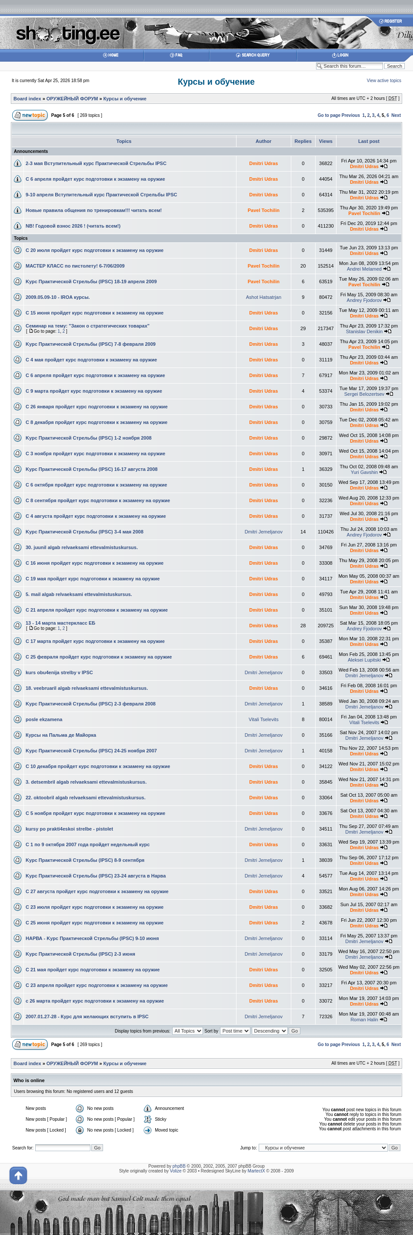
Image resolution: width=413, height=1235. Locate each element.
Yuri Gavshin (364, 472)
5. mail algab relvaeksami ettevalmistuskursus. (79, 594)
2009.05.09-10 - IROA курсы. (58, 297)
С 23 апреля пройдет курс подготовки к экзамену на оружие (97, 985)
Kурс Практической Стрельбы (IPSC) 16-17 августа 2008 (91, 469)
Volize (176, 1171)
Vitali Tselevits (264, 719)
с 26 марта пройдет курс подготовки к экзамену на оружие (95, 1000)
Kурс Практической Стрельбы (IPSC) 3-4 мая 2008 (84, 531)
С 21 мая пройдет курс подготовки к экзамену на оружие (93, 969)
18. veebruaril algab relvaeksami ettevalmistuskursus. (87, 688)
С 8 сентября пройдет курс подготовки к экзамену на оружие (98, 500)
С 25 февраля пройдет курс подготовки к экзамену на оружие (99, 656)
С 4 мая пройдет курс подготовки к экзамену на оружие (91, 359)
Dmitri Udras (263, 163)
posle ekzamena (44, 719)
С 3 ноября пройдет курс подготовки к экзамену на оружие (95, 453)
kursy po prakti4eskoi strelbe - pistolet (69, 828)
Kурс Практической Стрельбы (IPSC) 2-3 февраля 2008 (91, 703)
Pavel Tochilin (264, 210)
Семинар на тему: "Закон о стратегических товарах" (88, 325)
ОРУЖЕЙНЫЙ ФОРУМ (72, 98)
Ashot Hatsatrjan (263, 297)
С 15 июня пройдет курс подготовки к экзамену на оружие (94, 312)
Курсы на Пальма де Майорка (61, 735)
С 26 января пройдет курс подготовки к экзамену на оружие (97, 406)
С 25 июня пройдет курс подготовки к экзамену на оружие (94, 922)
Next (396, 115)
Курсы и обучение (216, 81)
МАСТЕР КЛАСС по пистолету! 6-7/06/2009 (75, 265)
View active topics (384, 80)
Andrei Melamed (364, 269)
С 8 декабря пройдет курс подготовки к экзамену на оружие (96, 422)
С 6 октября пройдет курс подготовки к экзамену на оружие (96, 484)
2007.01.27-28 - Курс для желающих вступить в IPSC (87, 1016)
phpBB (179, 1166)
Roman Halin (364, 1019)
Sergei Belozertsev (364, 394)
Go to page (329, 115)
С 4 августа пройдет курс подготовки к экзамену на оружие (96, 516)
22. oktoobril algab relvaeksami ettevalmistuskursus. (86, 797)
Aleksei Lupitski (364, 659)
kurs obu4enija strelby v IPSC (59, 672)
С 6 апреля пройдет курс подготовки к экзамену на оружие (95, 179)
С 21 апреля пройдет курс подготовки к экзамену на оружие (97, 610)
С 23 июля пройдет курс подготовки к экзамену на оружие (94, 907)
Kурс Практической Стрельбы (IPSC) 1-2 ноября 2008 (89, 437)
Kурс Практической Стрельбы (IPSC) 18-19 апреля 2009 (91, 281)
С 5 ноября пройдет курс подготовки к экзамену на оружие (95, 813)
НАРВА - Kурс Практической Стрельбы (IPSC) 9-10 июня (92, 938)
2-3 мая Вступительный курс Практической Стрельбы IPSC (96, 163)
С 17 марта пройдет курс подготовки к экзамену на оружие (95, 641)
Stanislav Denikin (364, 331)
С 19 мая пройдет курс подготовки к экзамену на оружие (93, 578)
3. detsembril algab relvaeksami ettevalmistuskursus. (86, 782)
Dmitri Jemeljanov (264, 531)
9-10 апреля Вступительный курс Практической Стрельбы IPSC (101, 194)
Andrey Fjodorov (364, 300)
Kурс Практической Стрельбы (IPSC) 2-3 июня (80, 954)
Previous (351, 115)
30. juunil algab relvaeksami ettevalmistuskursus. (82, 547)
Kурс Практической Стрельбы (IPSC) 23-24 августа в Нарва (96, 875)
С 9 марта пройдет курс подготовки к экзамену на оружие (94, 391)
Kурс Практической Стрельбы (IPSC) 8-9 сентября (85, 860)
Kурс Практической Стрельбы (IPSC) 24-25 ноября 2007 (91, 750)
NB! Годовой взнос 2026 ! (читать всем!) (73, 225)
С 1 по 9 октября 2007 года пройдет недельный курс (88, 844)
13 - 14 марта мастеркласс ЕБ (60, 623)
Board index (27, 98)
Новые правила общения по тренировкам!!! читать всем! (94, 210)
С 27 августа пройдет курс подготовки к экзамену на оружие (97, 891)
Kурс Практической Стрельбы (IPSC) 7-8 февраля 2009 (91, 344)
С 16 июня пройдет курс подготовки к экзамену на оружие (94, 563)
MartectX (256, 1171)
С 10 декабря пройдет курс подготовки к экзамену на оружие (98, 766)
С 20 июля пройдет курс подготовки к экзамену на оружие (94, 250)
